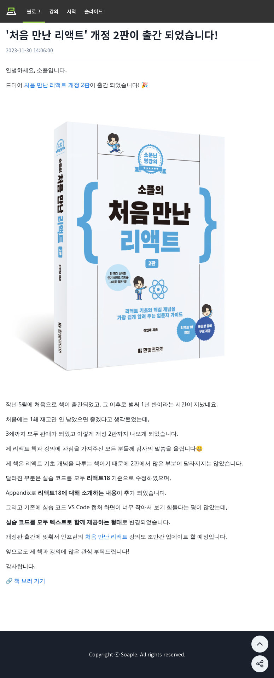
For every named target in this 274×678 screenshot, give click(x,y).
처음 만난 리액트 (106, 536)
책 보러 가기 (29, 581)
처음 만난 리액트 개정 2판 (57, 85)
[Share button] (259, 644)
